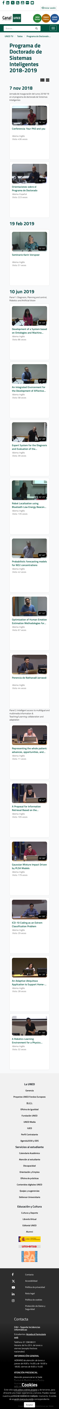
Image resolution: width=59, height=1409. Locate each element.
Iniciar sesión (49, 7)
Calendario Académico (29, 1153)
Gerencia (29, 1090)
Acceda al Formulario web (30, 1336)
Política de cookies (33, 1299)
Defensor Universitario (29, 1197)
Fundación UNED (29, 1115)
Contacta (29, 1274)
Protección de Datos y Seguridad (35, 1307)
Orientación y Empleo (29, 1172)
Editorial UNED (29, 1225)
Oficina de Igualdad (29, 1109)
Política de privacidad (35, 1287)
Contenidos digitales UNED (29, 1184)
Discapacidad (29, 1165)
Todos (20, 36)
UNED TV (9, 36)
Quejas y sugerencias (29, 1190)
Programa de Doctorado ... (39, 36)
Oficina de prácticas (29, 1178)
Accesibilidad (31, 1280)
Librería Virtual (30, 1219)
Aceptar (29, 1404)
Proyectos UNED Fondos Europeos (29, 1096)
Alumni (29, 1231)
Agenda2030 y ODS (29, 1140)
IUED (29, 1128)
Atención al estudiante (29, 1159)
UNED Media (30, 1121)
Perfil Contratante (29, 1134)
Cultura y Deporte (29, 1212)
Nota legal (30, 1293)
